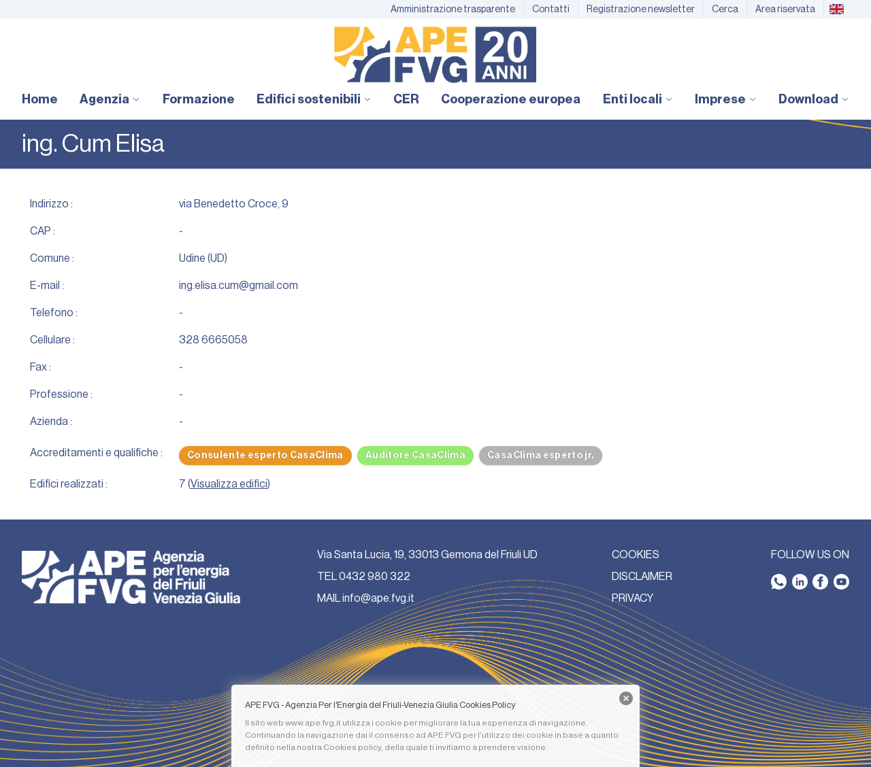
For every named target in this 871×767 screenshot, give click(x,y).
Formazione (199, 99)
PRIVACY (632, 598)
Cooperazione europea (510, 99)
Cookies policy (352, 747)
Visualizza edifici (229, 484)
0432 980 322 (374, 576)
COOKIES (635, 554)
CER (406, 99)
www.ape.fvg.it (313, 723)
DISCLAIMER (642, 576)
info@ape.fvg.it (378, 598)
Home (40, 99)
